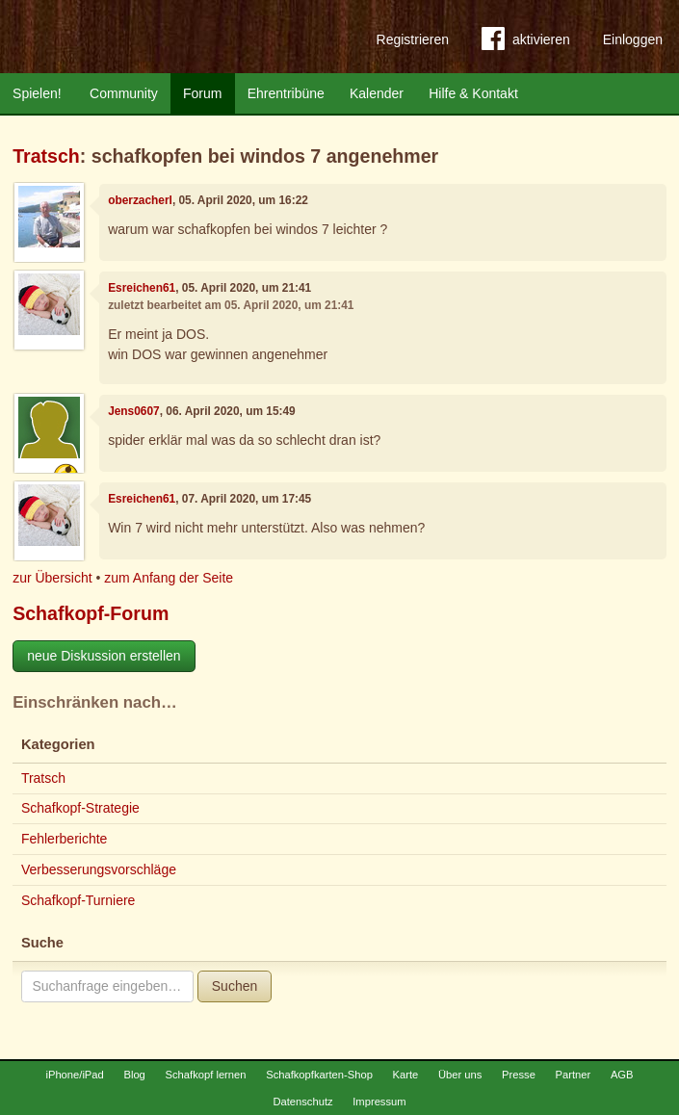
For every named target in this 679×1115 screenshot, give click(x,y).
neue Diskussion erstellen (104, 655)
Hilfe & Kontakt (473, 93)
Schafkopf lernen (206, 1074)
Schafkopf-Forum (91, 613)
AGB (622, 1074)
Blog (133, 1074)
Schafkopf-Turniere (78, 900)
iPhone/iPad (74, 1074)
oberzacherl (140, 200)
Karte (406, 1074)
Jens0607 (134, 411)
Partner (573, 1074)
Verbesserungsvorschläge (98, 869)
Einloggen (633, 39)
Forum (202, 93)
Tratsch (46, 156)
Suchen (234, 986)
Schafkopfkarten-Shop (319, 1074)
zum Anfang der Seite (168, 577)
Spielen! (37, 93)
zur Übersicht (52, 577)
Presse (518, 1074)
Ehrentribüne (286, 93)
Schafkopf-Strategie (80, 808)
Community (124, 93)
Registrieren (413, 39)
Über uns (460, 1074)
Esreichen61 (141, 288)
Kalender (377, 93)
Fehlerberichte (64, 838)
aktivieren (526, 42)
